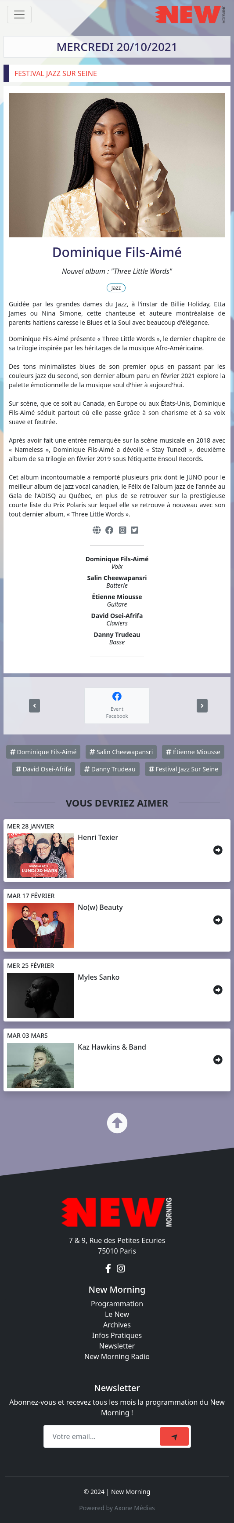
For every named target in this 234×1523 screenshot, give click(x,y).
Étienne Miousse (193, 752)
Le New (117, 1314)
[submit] (174, 1436)
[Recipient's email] (103, 1436)
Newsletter (117, 1346)
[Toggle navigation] (19, 14)
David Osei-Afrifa (43, 769)
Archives (117, 1325)
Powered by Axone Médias (117, 1508)
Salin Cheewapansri (121, 752)
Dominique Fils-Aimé (43, 752)
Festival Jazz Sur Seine (183, 769)
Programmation (117, 1304)
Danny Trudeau (109, 769)
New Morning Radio (117, 1356)
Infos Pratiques (117, 1335)
